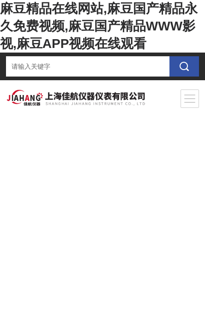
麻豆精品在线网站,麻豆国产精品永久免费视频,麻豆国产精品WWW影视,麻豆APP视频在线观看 (99, 26)
